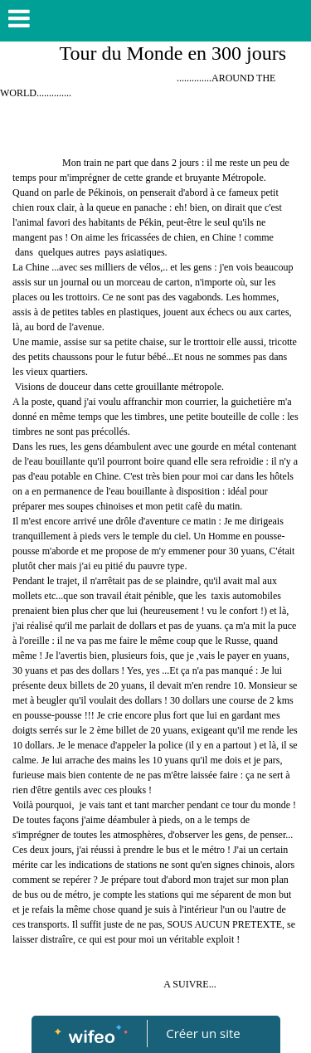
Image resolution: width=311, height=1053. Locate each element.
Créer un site (203, 1033)
